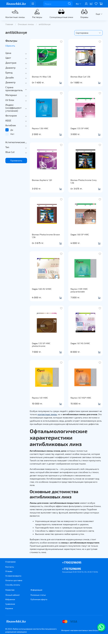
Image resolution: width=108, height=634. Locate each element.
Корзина (9, 608)
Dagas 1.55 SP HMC (79, 128)
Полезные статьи (38, 595)
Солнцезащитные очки (61, 17)
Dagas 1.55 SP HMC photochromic (41, 344)
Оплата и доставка (13, 580)
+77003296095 (71, 562)
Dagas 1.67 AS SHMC (80, 343)
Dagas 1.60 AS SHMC (42, 289)
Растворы (37, 17)
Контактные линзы (15, 17)
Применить (16, 160)
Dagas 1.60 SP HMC (79, 234)
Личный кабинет (12, 595)
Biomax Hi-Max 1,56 (41, 76)
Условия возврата (13, 576)
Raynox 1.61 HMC (40, 397)
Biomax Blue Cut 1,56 (80, 76)
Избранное (10, 599)
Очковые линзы (26, 24)
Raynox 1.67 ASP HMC (80, 397)
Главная (9, 24)
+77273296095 (71, 568)
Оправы (84, 17)
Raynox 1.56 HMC (40, 128)
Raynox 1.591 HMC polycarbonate (79, 290)
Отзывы (8, 571)
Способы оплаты (12, 585)
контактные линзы (47, 414)
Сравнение (10, 604)
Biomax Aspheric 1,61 (42, 180)
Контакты (9, 567)
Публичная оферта (39, 599)
